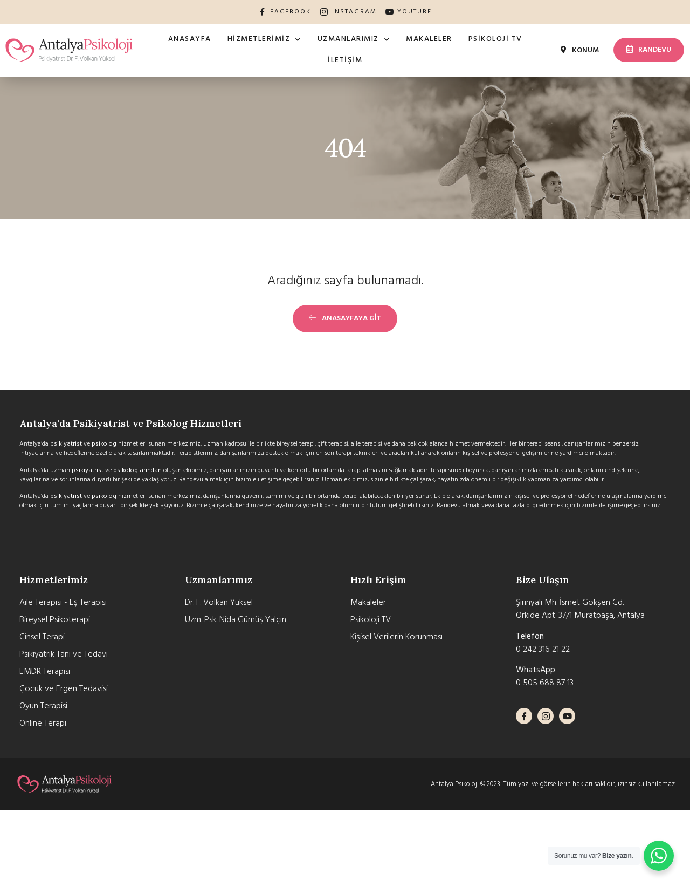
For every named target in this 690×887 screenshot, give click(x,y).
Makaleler (429, 39)
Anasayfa (189, 39)
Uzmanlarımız (354, 40)
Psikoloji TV (495, 39)
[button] (580, 51)
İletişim (345, 60)
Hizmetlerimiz (264, 40)
